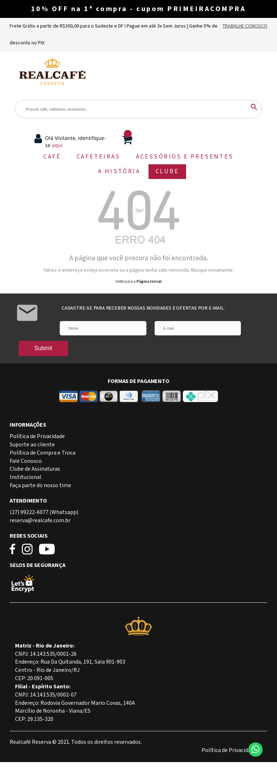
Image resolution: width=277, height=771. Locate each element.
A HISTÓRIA (119, 171)
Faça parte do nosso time (40, 485)
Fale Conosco (26, 461)
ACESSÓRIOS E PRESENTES (185, 157)
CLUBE (167, 171)
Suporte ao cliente (32, 444)
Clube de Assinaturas (35, 469)
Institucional (26, 477)
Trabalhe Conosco (245, 26)
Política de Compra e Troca (43, 453)
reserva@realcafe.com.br (40, 520)
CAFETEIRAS (99, 157)
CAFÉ (52, 157)
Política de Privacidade (37, 436)
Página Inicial (148, 281)
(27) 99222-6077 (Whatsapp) (44, 512)
